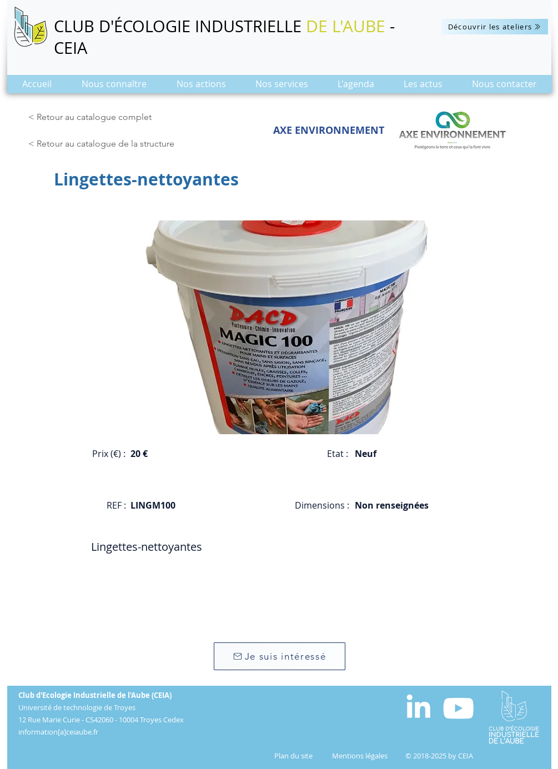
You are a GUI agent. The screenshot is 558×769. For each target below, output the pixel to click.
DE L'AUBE (345, 26)
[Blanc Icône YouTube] (458, 708)
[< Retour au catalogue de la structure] (104, 144)
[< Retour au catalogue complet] (91, 117)
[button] (114, 87)
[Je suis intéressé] (279, 656)
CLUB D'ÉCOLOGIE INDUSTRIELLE (180, 26)
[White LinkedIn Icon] (418, 706)
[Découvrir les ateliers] (494, 26)
